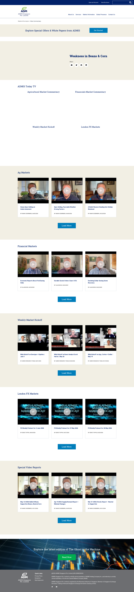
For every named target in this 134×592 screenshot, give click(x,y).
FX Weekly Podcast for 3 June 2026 (32, 428)
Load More (66, 225)
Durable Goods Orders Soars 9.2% (65, 281)
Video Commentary (35, 21)
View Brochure (105, 2)
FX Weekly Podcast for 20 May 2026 (100, 428)
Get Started (98, 30)
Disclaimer (38, 578)
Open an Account (93, 2)
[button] (72, 65)
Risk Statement (39, 580)
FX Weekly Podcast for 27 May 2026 (66, 428)
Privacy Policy (38, 576)
